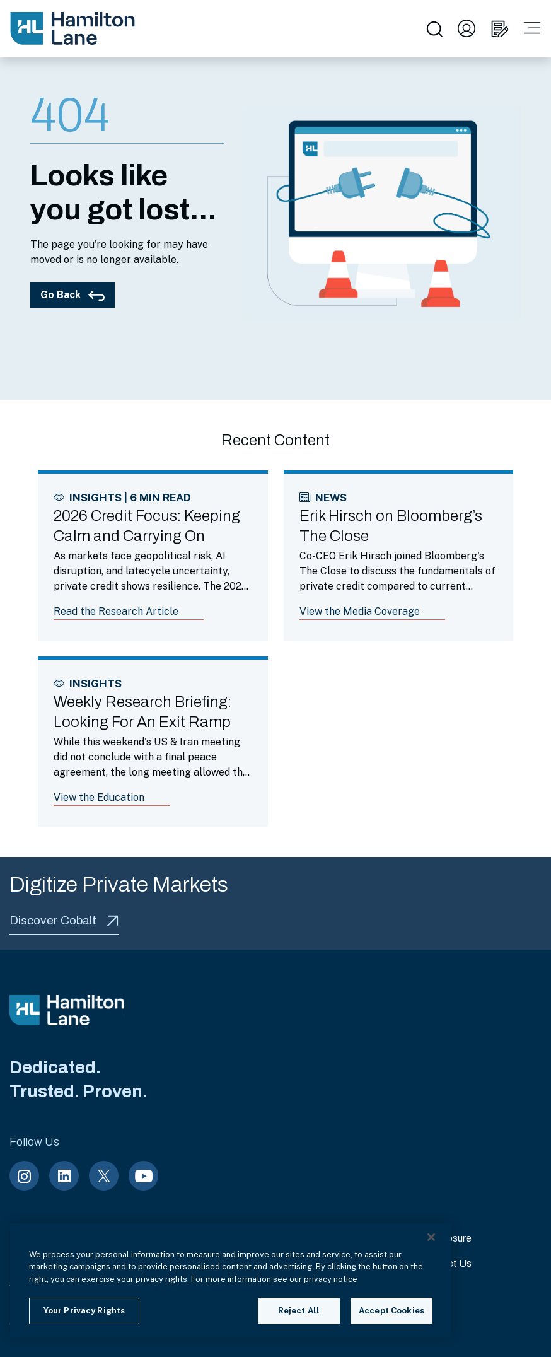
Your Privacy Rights (84, 1310)
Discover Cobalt (64, 920)
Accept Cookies (391, 1310)
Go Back (72, 295)
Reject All (299, 1310)
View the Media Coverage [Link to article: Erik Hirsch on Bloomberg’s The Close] (359, 611)
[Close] (431, 1237)
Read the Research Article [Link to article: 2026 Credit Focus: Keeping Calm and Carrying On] (116, 611)
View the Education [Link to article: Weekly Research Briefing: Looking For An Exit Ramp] (99, 797)
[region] (230, 1280)
